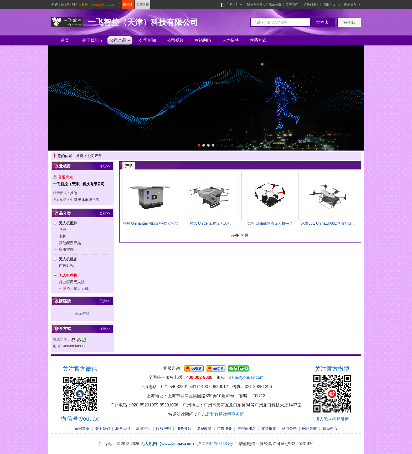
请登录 (127, 5)
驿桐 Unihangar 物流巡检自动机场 (150, 223)
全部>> (104, 213)
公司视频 (175, 40)
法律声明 (143, 428)
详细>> (104, 166)
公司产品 (120, 40)
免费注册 (142, 5)
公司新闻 (147, 40)
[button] (199, 145)
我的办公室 (254, 5)
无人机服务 (68, 259)
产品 (128, 166)
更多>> (104, 301)
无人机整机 (68, 275)
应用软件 (66, 249)
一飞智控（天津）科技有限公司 (79, 184)
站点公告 (289, 428)
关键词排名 (247, 428)
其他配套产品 (70, 243)
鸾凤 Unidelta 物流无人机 (210, 223)
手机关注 (231, 5)
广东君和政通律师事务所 (221, 414)
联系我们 (122, 428)
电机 (62, 236)
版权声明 (163, 428)
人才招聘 (230, 40)
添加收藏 (275, 5)
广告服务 (310, 5)
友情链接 (268, 428)
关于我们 (292, 5)
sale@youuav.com (246, 377)
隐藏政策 (204, 428)
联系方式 (258, 40)
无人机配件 (68, 223)
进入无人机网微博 (332, 419)
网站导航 (350, 5)
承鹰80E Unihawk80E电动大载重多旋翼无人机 (339, 223)
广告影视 (66, 266)
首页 (65, 40)
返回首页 (82, 428)
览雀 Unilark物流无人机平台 (270, 223)
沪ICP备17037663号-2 (216, 443)
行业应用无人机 (72, 282)
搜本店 (322, 22)
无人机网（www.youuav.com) (97, 5)
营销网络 (202, 40)
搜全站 (349, 22)
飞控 (62, 230)
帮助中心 (330, 5)
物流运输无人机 (76, 288)
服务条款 (184, 428)
